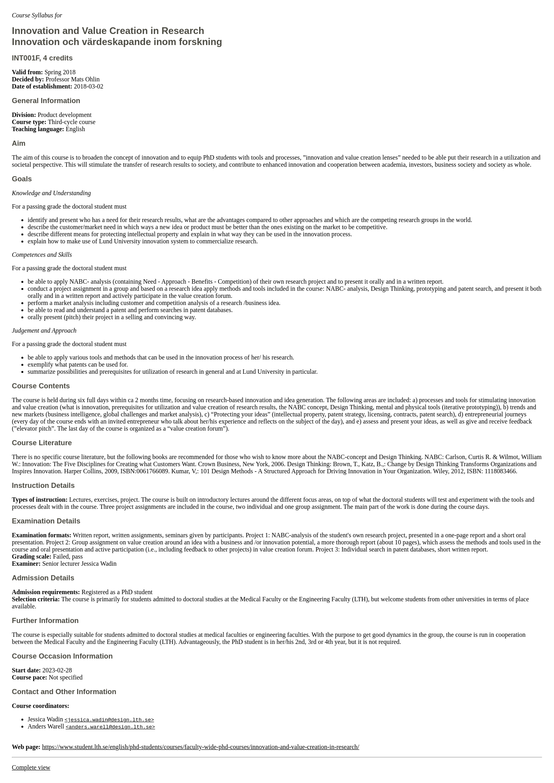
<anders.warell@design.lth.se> (110, 726)
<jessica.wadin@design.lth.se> (109, 719)
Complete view (31, 767)
